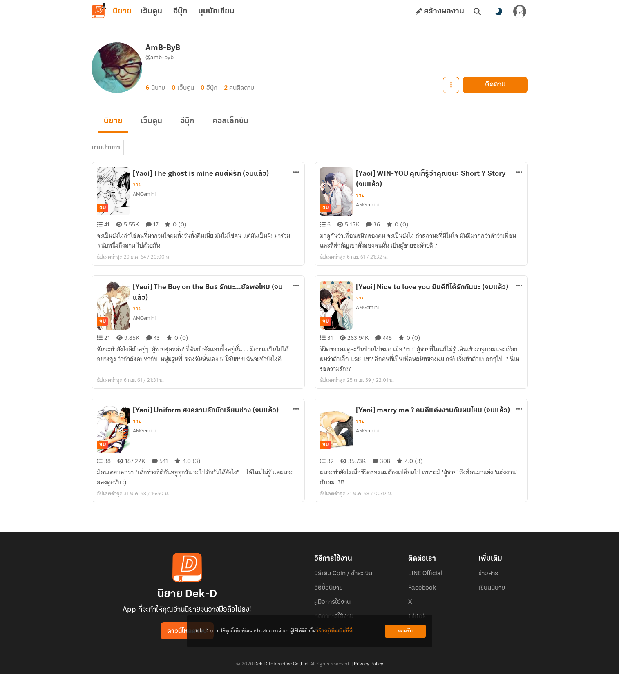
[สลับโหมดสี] (498, 11)
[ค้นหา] (477, 11)
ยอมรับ (405, 631)
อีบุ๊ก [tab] (180, 11)
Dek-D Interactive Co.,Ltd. (281, 664)
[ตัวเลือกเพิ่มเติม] (296, 172)
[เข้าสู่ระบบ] (520, 11)
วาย (137, 184)
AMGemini (144, 194)
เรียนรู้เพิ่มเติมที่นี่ (334, 631)
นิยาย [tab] (122, 11)
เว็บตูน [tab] (151, 11)
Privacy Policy (368, 664)
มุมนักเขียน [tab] (216, 11)
